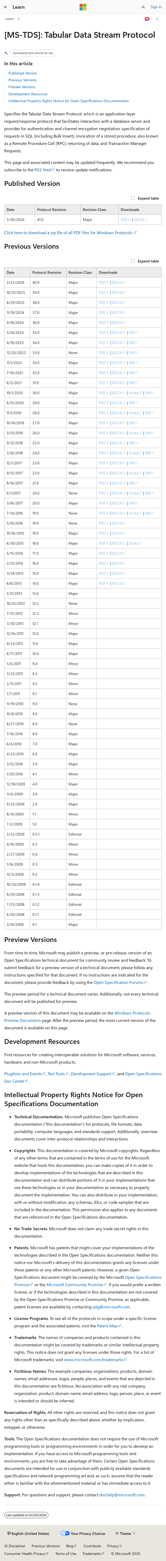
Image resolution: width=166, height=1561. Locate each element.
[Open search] (143, 7)
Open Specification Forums (118, 982)
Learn (9, 18)
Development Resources (27, 93)
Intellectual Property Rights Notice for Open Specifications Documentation (68, 100)
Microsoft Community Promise (74, 1284)
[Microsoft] (83, 7)
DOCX (139, 219)
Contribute (92, 1545)
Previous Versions (22, 79)
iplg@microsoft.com (111, 1306)
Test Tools (56, 1073)
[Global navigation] (5, 7)
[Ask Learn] (147, 19)
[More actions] (157, 19)
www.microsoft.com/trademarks (93, 1359)
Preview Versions (21, 86)
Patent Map (107, 1325)
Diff (131, 332)
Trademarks (91, 1553)
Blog (69, 1545)
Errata (133, 392)
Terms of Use (65, 1553)
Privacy (113, 1545)
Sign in (156, 6)
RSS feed (43, 169)
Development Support (91, 1073)
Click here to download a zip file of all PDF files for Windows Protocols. (68, 232)
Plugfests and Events (23, 1073)
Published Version (22, 73)
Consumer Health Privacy (24, 1553)
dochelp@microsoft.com (122, 1494)
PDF (124, 219)
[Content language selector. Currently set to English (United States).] (28, 1533)
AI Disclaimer (14, 1545)
